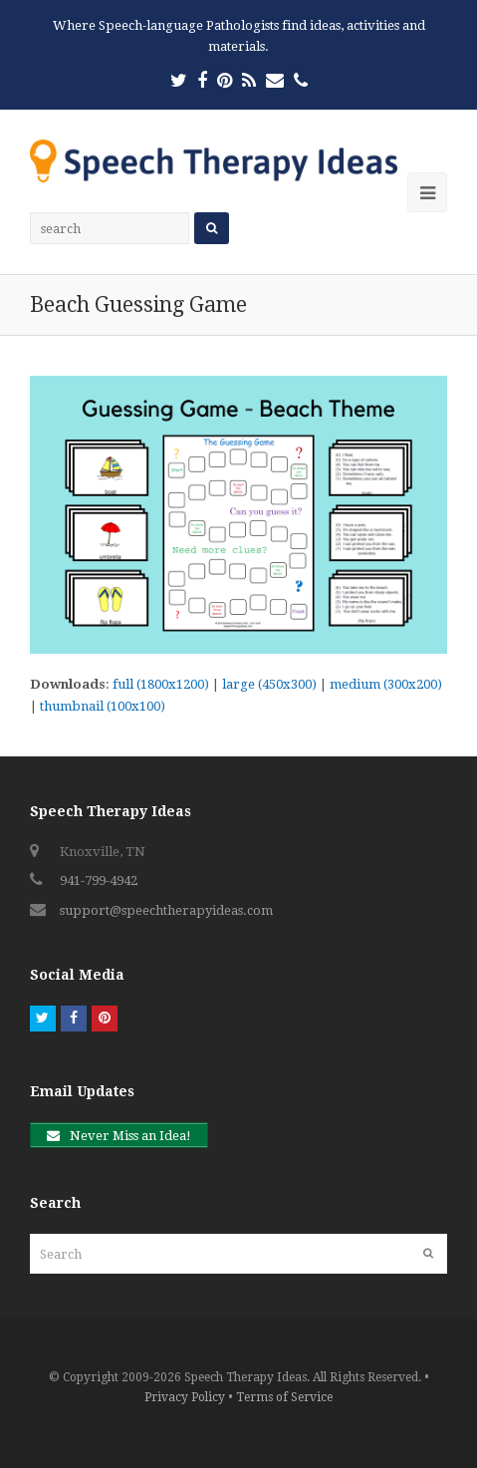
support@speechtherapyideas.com (166, 910)
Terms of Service (284, 1397)
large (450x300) (269, 684)
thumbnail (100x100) (102, 706)
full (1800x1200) (161, 684)
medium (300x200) (386, 684)
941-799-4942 (98, 880)
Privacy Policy (184, 1397)
